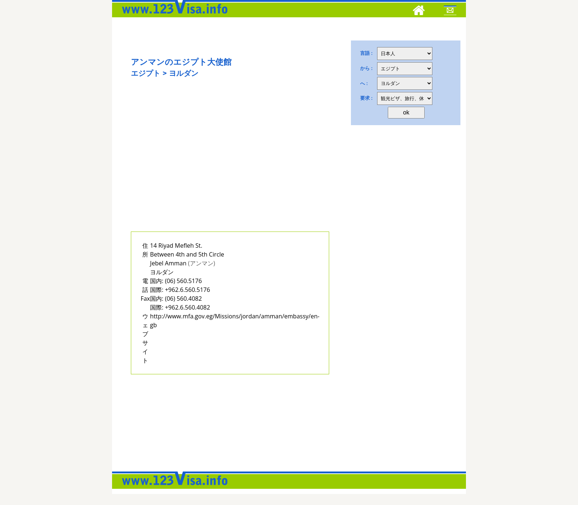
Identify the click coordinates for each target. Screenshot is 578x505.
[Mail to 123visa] (450, 11)
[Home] (418, 11)
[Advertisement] (230, 164)
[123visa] (173, 16)
